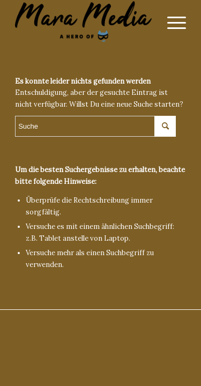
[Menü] (171, 21)
